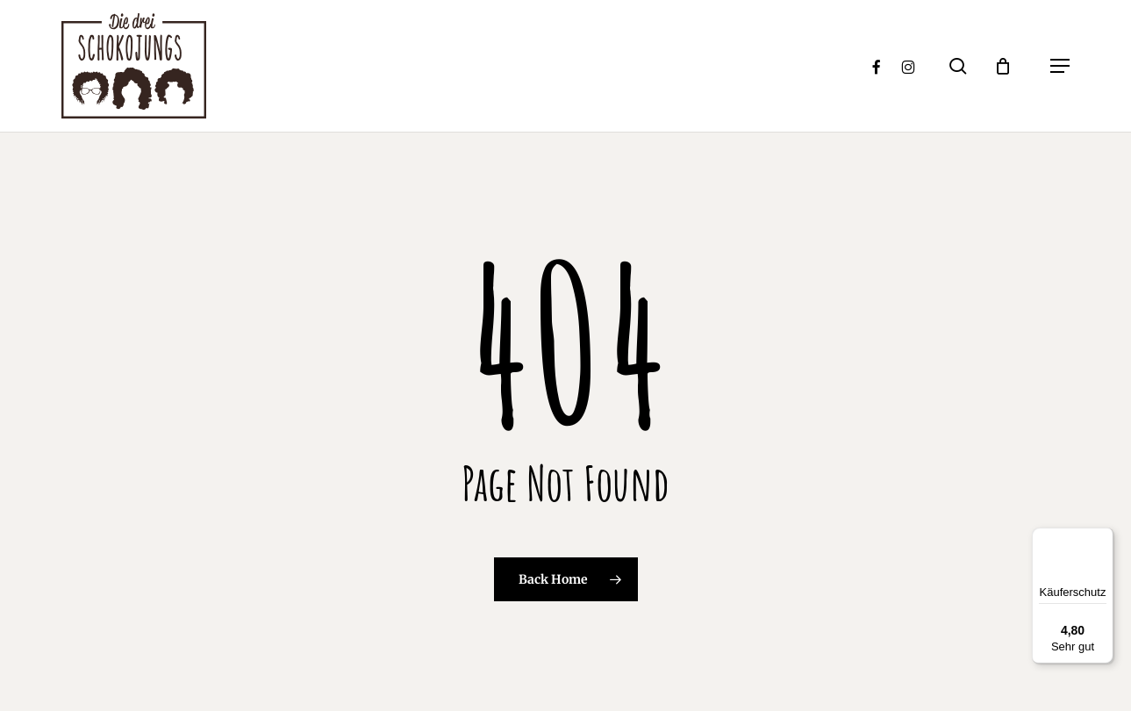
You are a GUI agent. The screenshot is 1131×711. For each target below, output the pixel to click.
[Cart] (1011, 65)
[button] (1060, 66)
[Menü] (1102, 538)
